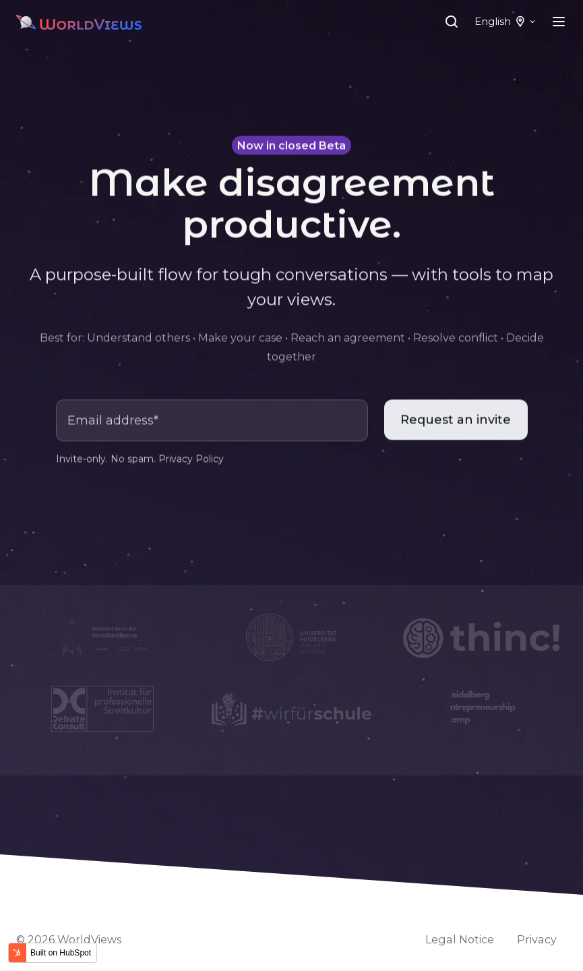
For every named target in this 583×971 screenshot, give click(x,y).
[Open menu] (559, 21)
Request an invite (455, 420)
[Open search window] (451, 21)
